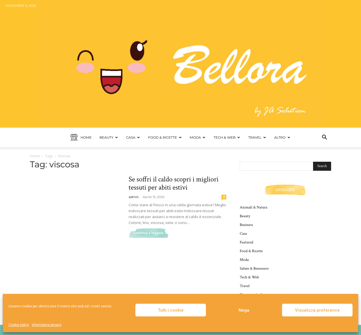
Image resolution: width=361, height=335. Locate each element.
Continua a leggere (148, 233)
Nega (244, 310)
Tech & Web (226, 137)
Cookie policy (18, 325)
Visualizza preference (317, 310)
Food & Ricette (165, 137)
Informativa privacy (46, 325)
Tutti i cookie (171, 310)
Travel (257, 137)
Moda (198, 137)
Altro (282, 137)
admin (134, 197)
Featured (246, 242)
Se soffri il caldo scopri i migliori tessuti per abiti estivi (174, 183)
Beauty (109, 137)
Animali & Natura (253, 207)
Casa (133, 137)
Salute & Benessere (254, 268)
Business (246, 224)
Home (81, 137)
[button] (324, 138)
